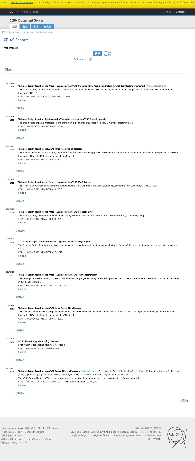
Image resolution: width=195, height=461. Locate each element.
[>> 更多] (183, 400)
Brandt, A (127, 371)
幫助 (35, 26)
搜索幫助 (107, 52)
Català (86, 431)
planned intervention (22, 2)
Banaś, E (107, 371)
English (115, 431)
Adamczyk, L (86, 371)
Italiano (154, 431)
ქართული (83, 435)
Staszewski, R (87, 374)
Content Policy (15, 431)
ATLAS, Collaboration (156, 85)
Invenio (18, 435)
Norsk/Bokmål (97, 435)
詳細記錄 (20, 108)
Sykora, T (109, 374)
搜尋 (14, 26)
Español (124, 431)
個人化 (47, 26)
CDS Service (15, 439)
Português (119, 435)
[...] (156, 185)
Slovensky (140, 435)
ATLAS (38, 32)
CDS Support (47, 439)
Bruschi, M (143, 371)
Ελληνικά (105, 431)
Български (76, 431)
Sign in (167, 11)
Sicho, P (65, 374)
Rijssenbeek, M (46, 374)
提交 (25, 26)
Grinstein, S (164, 371)
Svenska (151, 435)
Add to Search (81, 59)
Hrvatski (144, 431)
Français (134, 431)
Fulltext (22, 100)
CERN (24, 11)
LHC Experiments (28, 32)
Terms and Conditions (34, 431)
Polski (109, 435)
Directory (180, 11)
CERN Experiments (13, 32)
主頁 (3, 32)
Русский (130, 435)
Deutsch (95, 431)
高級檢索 (107, 55)
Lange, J (23, 374)
